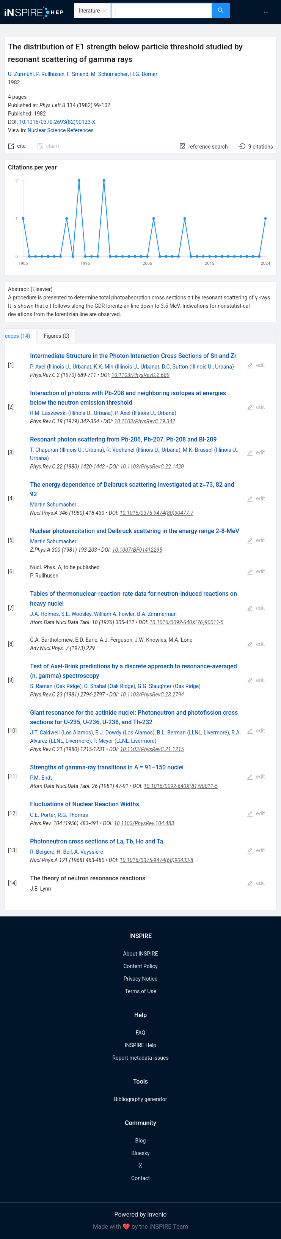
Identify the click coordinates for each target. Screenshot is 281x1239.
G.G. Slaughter (154, 686)
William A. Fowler (114, 614)
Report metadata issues (140, 1058)
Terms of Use (140, 991)
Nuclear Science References (61, 130)
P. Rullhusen (50, 74)
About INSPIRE (140, 954)
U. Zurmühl (21, 74)
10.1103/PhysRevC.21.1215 (152, 749)
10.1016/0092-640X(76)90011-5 (186, 622)
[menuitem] (266, 12)
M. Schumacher (109, 74)
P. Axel (38, 367)
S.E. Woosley (76, 614)
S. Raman (41, 686)
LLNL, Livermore (208, 732)
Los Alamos (77, 732)
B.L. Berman (171, 732)
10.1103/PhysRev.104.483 (144, 823)
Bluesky (140, 1153)
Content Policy (140, 966)
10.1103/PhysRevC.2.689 (140, 375)
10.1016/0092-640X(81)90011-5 (181, 786)
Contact (140, 1178)
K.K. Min (103, 367)
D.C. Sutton (175, 367)
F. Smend (77, 74)
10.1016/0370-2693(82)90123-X (57, 122)
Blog (140, 1141)
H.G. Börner (143, 74)
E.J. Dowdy (108, 732)
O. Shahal (95, 686)
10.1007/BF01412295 (137, 550)
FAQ (140, 1033)
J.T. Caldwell (45, 732)
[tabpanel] (140, 626)
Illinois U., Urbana (69, 367)
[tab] (30, 336)
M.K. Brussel (197, 450)
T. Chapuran (44, 450)
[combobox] (161, 10)
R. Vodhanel (121, 450)
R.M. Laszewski (48, 413)
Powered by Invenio (141, 1214)
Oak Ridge (68, 686)
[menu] (256, 12)
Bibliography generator (140, 1099)
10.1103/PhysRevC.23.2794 (152, 694)
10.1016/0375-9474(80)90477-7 (156, 513)
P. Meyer (103, 741)
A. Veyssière (88, 852)
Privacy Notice (140, 979)
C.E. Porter (42, 815)
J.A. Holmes (44, 614)
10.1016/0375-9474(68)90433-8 (156, 860)
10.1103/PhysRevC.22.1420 (152, 467)
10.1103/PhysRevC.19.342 (144, 421)
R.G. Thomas (73, 815)
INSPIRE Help (140, 1045)
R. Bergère (42, 852)
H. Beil (64, 852)
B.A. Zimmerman (157, 614)
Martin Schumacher (53, 505)
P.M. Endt (41, 778)
